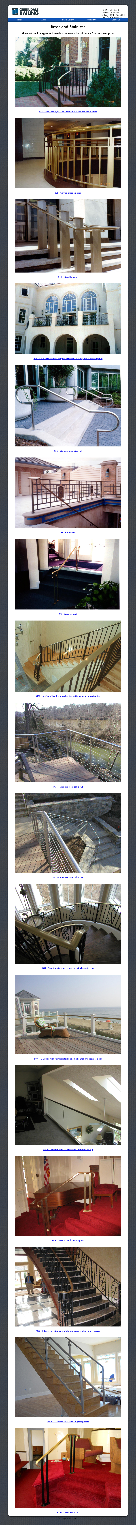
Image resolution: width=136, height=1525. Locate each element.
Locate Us (116, 20)
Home (19, 20)
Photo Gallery (68, 20)
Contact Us (92, 20)
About (43, 20)
